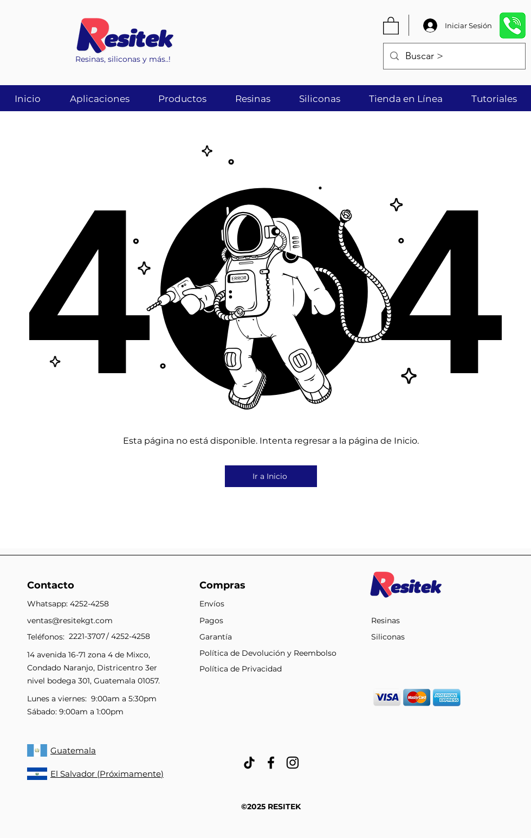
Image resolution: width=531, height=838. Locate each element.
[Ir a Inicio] (271, 476)
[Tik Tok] (249, 762)
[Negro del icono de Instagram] (292, 762)
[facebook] (271, 762)
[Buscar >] (453, 56)
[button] (391, 25)
